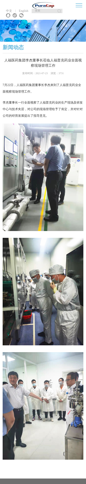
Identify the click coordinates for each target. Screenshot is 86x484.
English (23, 11)
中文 (9, 11)
